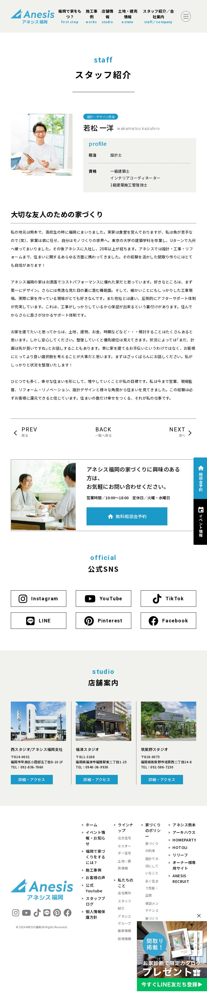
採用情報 (124, 938)
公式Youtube (94, 887)
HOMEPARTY (184, 839)
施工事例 (93, 870)
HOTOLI (179, 847)
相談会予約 (200, 481)
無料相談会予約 (131, 516)
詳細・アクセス (31, 779)
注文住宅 (124, 837)
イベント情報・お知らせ (95, 838)
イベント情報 (200, 525)
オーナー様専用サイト (184, 865)
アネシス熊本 (184, 824)
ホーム (91, 824)
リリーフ (180, 855)
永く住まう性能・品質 (152, 888)
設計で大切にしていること (152, 865)
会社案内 (124, 892)
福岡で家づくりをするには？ (95, 856)
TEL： (27, 767)
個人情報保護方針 (95, 914)
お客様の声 (95, 877)
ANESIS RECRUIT (180, 878)
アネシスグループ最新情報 (124, 923)
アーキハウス (183, 832)
